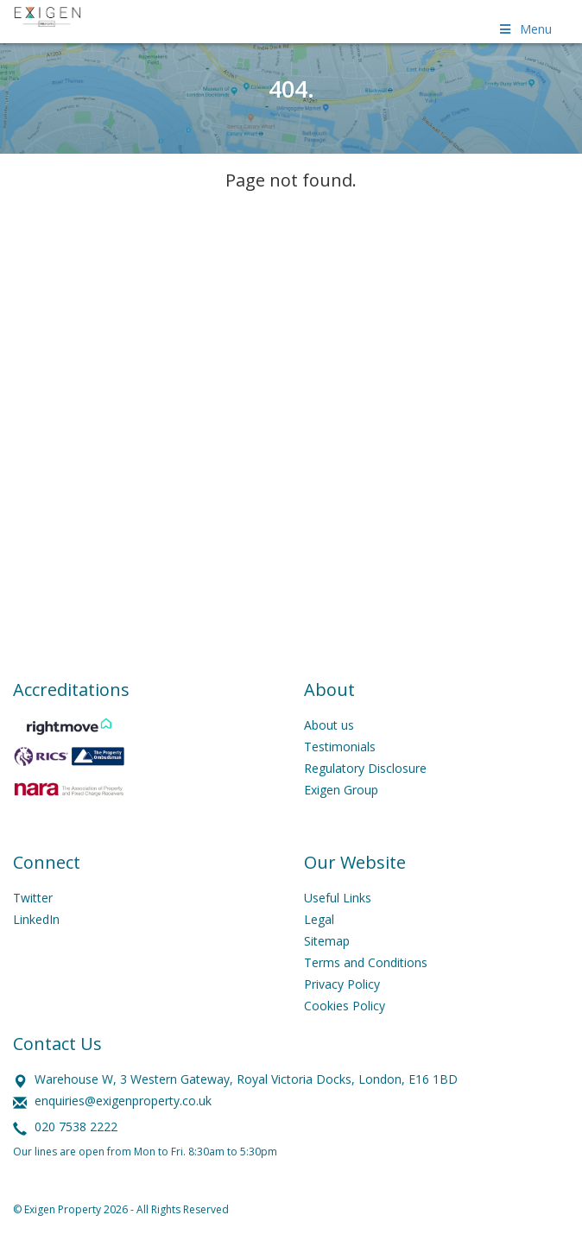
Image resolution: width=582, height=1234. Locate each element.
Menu (524, 29)
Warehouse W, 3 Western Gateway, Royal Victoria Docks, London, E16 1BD (246, 1079)
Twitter (33, 897)
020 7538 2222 (76, 1126)
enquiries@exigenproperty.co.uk (123, 1100)
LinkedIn (36, 919)
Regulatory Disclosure (365, 768)
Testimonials (340, 746)
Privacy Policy (342, 984)
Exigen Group (341, 790)
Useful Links (337, 897)
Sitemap (327, 941)
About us (329, 725)
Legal (319, 919)
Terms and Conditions (365, 962)
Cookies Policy (344, 1005)
